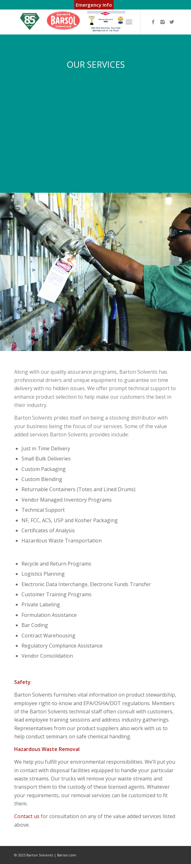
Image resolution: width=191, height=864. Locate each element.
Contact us (26, 816)
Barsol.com (66, 855)
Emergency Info (94, 5)
